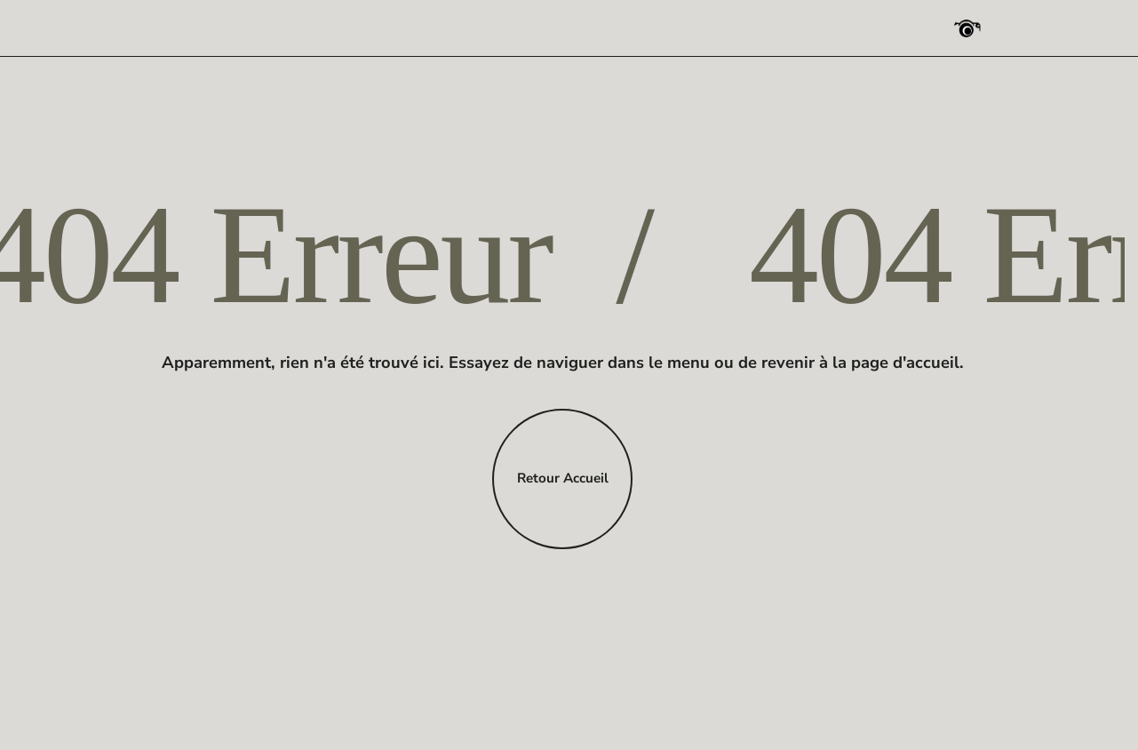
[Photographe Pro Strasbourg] (967, 28)
